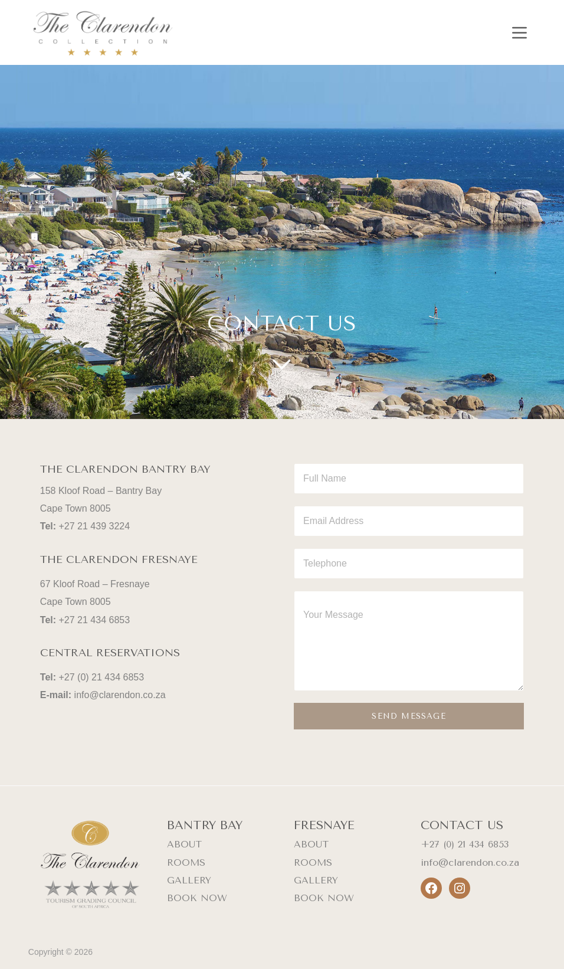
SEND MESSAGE (408, 716)
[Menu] (519, 33)
